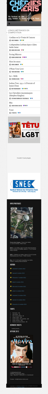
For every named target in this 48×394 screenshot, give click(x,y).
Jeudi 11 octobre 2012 (18, 291)
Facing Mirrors (15, 54)
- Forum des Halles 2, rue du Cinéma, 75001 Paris (20, 243)
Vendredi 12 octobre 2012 (19, 295)
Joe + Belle (13, 76)
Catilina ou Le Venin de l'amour (22, 37)
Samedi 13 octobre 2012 (18, 300)
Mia (10, 103)
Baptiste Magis (20, 387)
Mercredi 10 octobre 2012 (19, 286)
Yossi (11, 110)
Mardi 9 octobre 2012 (18, 282)
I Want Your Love (16, 69)
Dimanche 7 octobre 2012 (19, 277)
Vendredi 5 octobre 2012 (18, 268)
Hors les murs (14, 61)
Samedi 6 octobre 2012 (18, 273)
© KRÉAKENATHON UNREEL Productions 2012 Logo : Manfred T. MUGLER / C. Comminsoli (21, 374)
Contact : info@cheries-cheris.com (19, 379)
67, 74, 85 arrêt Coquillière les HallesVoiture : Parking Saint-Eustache (21, 260)
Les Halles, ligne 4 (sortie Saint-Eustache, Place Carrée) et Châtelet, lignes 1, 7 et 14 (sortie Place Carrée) (23, 249)
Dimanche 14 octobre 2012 (19, 304)
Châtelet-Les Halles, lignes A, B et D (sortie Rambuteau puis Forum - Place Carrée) (23, 255)
